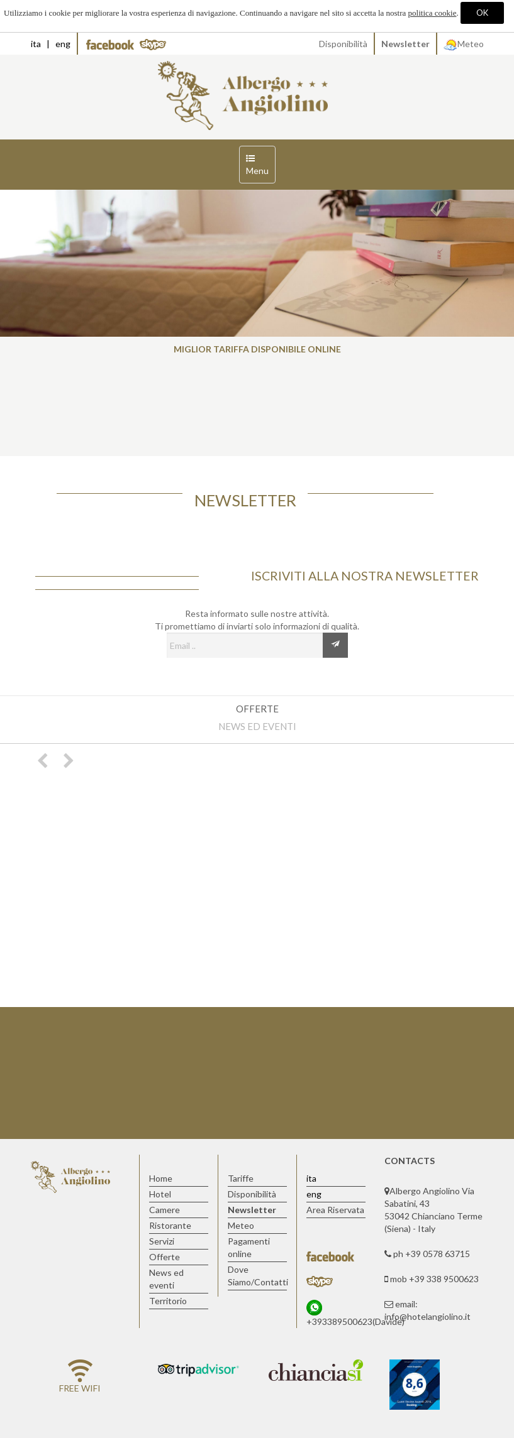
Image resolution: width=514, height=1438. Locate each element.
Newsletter (405, 43)
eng (62, 43)
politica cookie (432, 13)
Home (160, 1178)
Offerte (257, 708)
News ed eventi (257, 726)
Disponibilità (343, 43)
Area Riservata (335, 1209)
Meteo (464, 43)
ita (36, 43)
